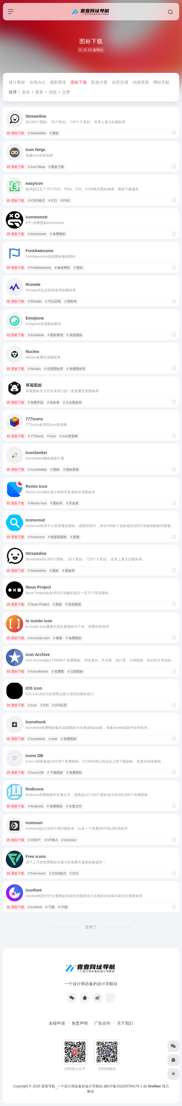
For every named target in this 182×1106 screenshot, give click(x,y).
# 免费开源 (35, 402)
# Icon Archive (38, 671)
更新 (39, 92)
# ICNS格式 (36, 200)
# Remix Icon (37, 503)
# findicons (35, 806)
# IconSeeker (37, 469)
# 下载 (50, 907)
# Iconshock (36, 739)
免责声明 (80, 1023)
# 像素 (57, 638)
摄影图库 (58, 82)
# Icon (51, 436)
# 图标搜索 (71, 469)
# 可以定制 (53, 301)
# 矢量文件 (74, 806)
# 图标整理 (55, 335)
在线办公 (37, 82)
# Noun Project (38, 604)
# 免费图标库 (76, 368)
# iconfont (35, 907)
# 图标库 (71, 301)
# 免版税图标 (57, 537)
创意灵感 (120, 82)
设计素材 (17, 82)
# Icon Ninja (36, 167)
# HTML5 (51, 840)
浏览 (53, 92)
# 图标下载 (56, 167)
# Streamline (37, 133)
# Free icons (37, 873)
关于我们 (125, 1023)
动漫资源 (141, 82)
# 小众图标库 (72, 402)
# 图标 (54, 133)
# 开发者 (72, 503)
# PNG (65, 200)
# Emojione (36, 335)
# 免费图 (58, 671)
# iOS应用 (59, 705)
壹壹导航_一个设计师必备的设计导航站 (72, 1086)
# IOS (44, 705)
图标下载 (79, 82)
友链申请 (57, 1023)
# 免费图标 (57, 234)
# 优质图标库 (53, 368)
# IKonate (35, 301)
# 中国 (62, 907)
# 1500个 (34, 840)
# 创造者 (53, 402)
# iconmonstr (37, 234)
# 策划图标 (73, 604)
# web (53, 739)
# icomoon (69, 840)
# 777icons (35, 436)
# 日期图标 (75, 671)
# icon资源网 (69, 436)
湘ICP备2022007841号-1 (123, 1086)
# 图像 (74, 537)
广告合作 (102, 1023)
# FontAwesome (39, 267)
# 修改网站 (62, 267)
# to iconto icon (38, 638)
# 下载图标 (55, 772)
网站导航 (161, 82)
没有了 (91, 927)
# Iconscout (36, 537)
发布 (26, 92)
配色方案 (99, 82)
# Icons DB (36, 772)
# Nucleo (34, 368)
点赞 (66, 92)
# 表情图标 (74, 335)
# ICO (52, 200)
